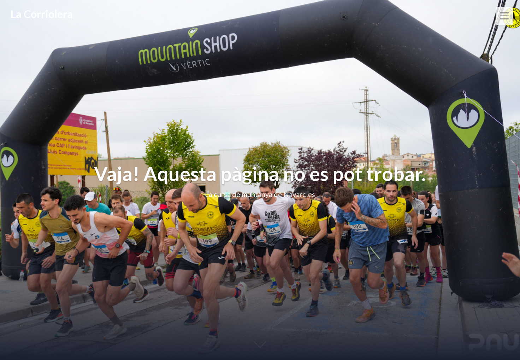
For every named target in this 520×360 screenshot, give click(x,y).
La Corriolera (42, 13)
